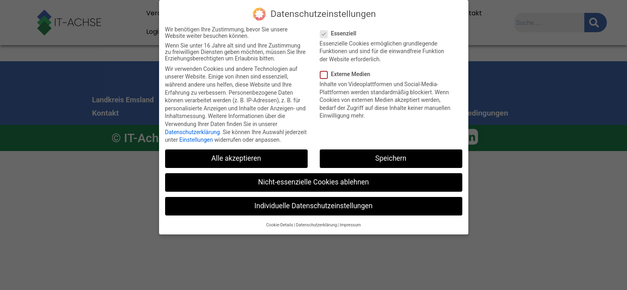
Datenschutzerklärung (192, 132)
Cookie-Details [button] (279, 225)
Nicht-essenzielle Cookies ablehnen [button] (313, 182)
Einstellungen (196, 140)
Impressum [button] (350, 225)
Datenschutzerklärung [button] (316, 225)
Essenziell (341, 33)
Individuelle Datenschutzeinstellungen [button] (313, 206)
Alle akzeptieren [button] (236, 158)
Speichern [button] (390, 158)
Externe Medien (348, 74)
